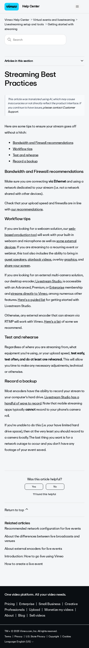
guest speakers (15, 259)
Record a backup (25, 161)
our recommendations (27, 209)
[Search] (35, 40)
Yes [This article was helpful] (34, 487)
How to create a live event (24, 564)
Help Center (30, 6)
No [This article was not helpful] (55, 487)
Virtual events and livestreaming (54, 19)
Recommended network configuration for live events (43, 528)
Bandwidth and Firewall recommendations (43, 143)
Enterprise (56, 287)
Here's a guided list (31, 300)
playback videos (39, 259)
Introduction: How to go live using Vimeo (34, 556)
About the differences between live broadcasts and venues (42, 539)
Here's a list (52, 321)
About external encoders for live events (33, 548)
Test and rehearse (25, 155)
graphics (70, 259)
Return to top (17, 510)
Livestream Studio (48, 281)
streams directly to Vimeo (29, 293)
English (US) (25, 641)
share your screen (17, 265)
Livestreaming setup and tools (24, 24)
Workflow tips (22, 149)
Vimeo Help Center (17, 19)
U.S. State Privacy (35, 636)
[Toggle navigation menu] (77, 6)
